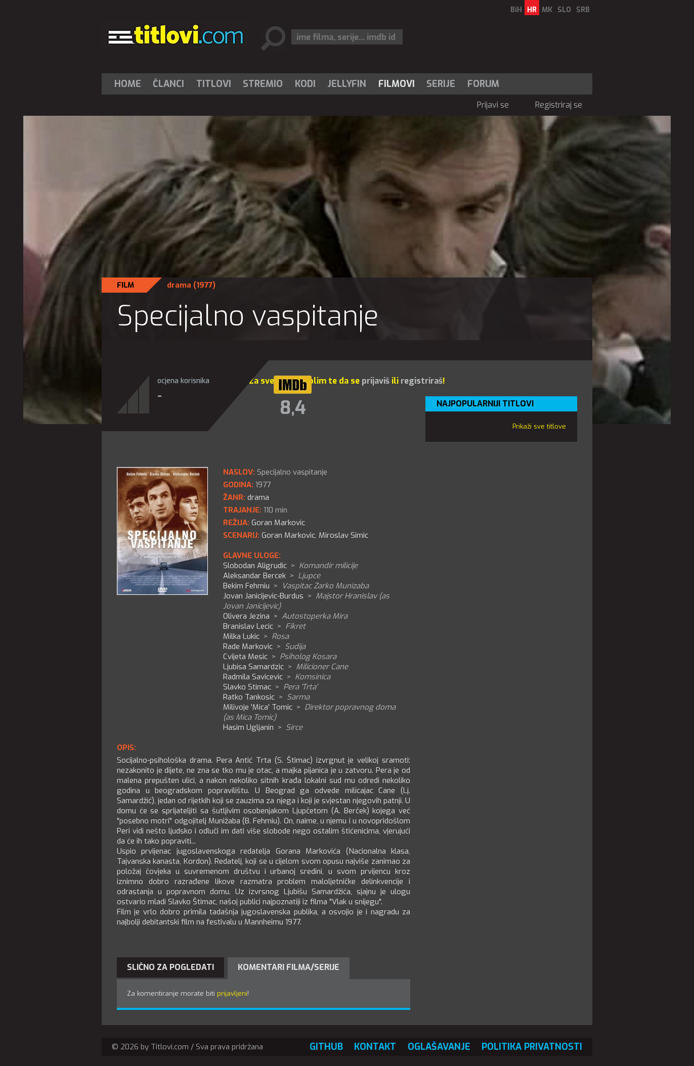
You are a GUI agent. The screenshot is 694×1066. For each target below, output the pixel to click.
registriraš (422, 381)
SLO (564, 10)
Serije (440, 84)
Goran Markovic (288, 535)
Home (127, 84)
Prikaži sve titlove (539, 426)
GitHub (326, 1047)
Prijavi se (493, 105)
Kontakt (375, 1047)
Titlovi (213, 84)
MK (547, 10)
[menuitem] (130, 84)
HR (532, 10)
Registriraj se (558, 105)
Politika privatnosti (532, 1047)
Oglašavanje (439, 1047)
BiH (516, 10)
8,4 (293, 408)
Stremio (263, 84)
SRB (583, 10)
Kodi (305, 84)
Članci (168, 84)
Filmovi (396, 84)
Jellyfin (346, 84)
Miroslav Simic (343, 535)
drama (179, 285)
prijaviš (375, 381)
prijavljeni (232, 993)
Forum (483, 84)
